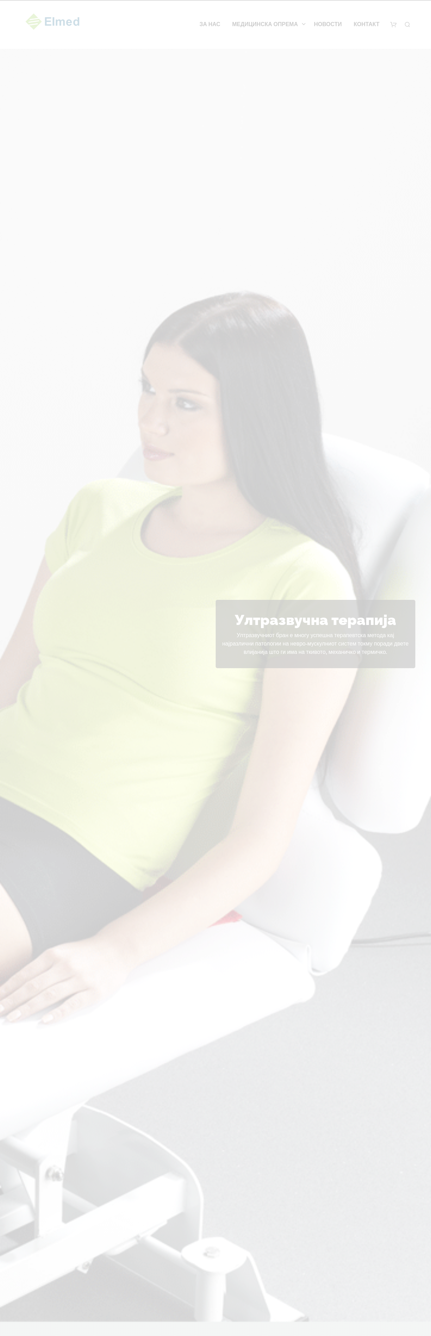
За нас (209, 25)
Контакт (366, 25)
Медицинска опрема (265, 25)
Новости (328, 25)
